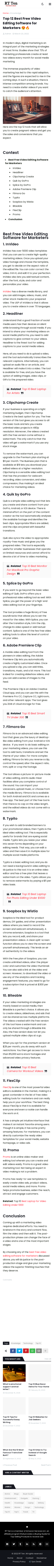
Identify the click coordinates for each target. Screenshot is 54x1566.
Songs (27, 1507)
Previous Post (10, 1465)
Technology (28, 1343)
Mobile (7, 1507)
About (19, 1558)
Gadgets (24, 1498)
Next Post (45, 1465)
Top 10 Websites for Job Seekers (38, 1418)
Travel (25, 1512)
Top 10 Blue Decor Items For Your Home (39, 1385)
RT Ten (22, 1553)
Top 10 (38, 1343)
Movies (17, 1507)
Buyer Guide (28, 1494)
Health (7, 1503)
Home (6, 13)
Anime (7, 1494)
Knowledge (15, 13)
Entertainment (10, 1498)
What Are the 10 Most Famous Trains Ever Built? (13, 1452)
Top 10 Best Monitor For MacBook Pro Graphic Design (27, 569)
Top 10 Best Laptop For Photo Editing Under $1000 (26, 896)
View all (47, 1359)
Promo (7, 1156)
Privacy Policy (19, 1561)
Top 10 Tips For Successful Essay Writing (11, 1420)
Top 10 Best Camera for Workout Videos (25, 1069)
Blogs (16, 1494)
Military (41, 1503)
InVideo (7, 291)
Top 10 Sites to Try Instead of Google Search (38, 1452)
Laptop (31, 1503)
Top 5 (16, 1512)
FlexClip (7, 1087)
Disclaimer (42, 1558)
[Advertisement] (27, 1309)
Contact (29, 1558)
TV (33, 1512)
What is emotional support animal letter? (12, 1387)
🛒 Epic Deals (35, 1561)
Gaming (35, 1498)
